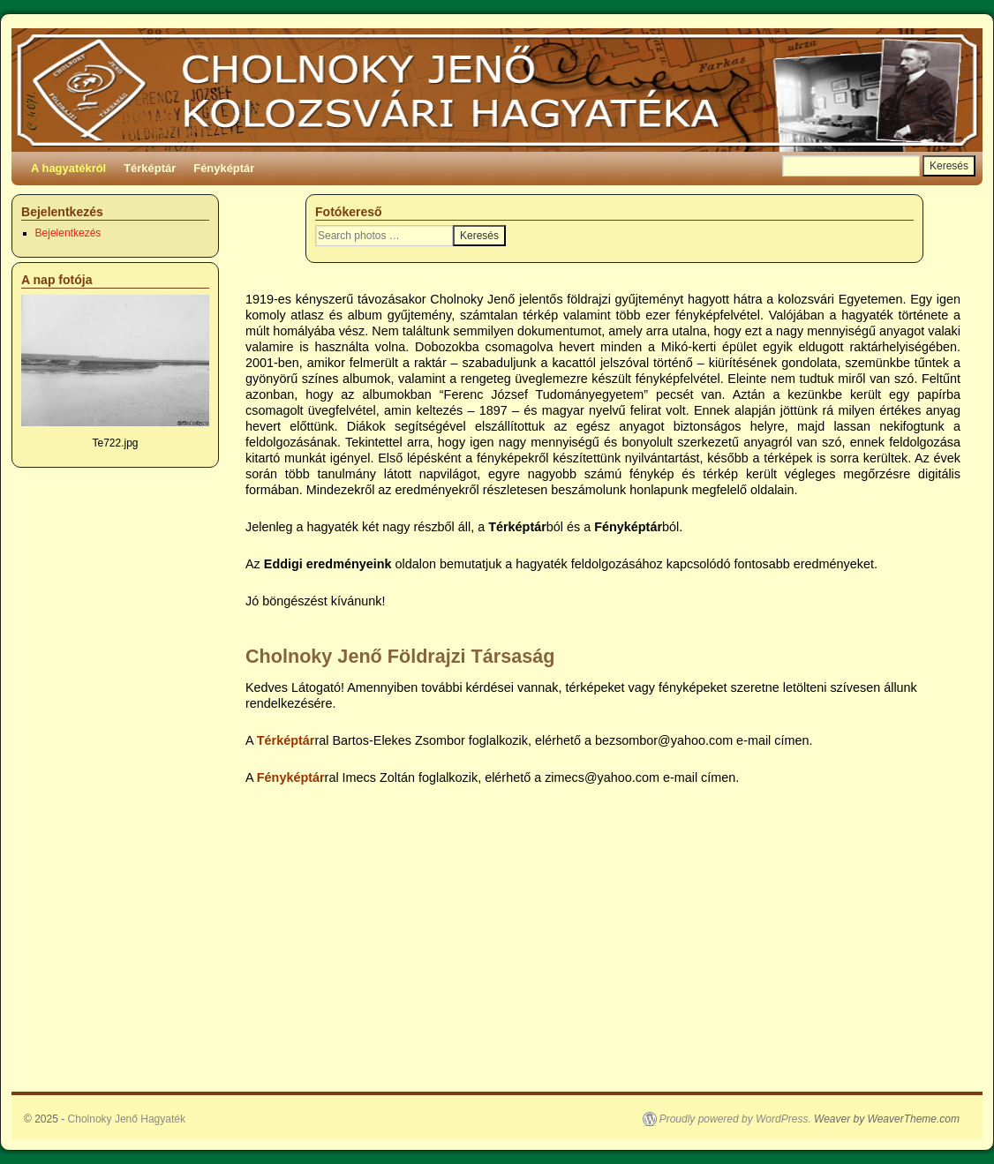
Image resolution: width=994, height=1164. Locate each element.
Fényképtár (223, 168)
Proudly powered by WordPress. (735, 1119)
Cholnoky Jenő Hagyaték (126, 1119)
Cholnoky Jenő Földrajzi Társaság (399, 656)
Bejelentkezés (68, 233)
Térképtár (150, 168)
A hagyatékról (68, 168)
